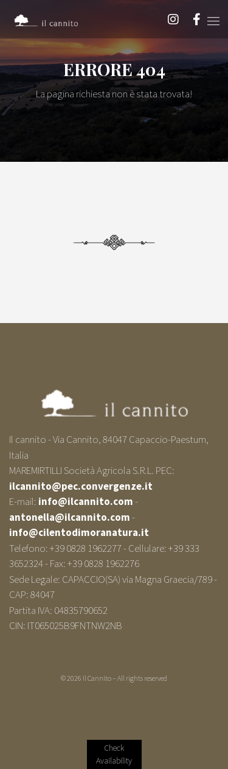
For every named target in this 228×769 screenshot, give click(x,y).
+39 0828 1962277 (86, 548)
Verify (114, 754)
